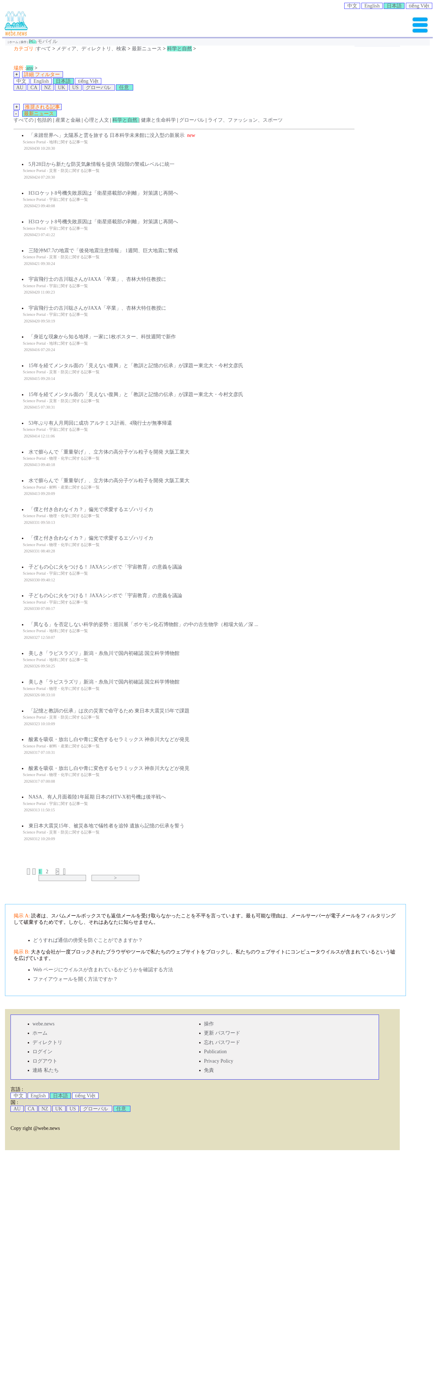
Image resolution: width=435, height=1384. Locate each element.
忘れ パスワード (222, 1042)
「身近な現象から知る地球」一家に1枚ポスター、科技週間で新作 (102, 336)
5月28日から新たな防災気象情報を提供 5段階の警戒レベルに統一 (102, 164)
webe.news (43, 1024)
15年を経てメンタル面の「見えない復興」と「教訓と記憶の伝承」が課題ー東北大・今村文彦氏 (136, 365)
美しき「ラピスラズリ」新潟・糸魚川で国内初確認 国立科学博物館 (104, 653)
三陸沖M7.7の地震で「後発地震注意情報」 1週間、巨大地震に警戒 (103, 250)
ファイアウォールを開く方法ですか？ (75, 979)
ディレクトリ (47, 1042)
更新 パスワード (222, 1033)
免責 (209, 1070)
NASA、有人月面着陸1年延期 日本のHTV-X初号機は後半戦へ (97, 797)
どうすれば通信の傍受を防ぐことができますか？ (88, 940)
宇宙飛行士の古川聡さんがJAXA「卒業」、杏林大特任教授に (97, 279)
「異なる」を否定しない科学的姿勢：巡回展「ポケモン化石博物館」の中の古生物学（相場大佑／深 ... (143, 624)
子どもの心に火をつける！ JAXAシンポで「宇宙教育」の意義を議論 (106, 567)
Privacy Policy (218, 1061)
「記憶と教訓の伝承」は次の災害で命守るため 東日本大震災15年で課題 (109, 711)
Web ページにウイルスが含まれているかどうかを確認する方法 (103, 969)
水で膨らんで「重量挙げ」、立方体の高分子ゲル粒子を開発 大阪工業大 (109, 452)
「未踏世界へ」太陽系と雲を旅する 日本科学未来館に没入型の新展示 (107, 135)
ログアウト (44, 1061)
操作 (24, 42)
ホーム (14, 42)
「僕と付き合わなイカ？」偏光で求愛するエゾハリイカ (91, 509)
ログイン (42, 1051)
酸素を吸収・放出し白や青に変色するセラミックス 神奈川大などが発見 (109, 739)
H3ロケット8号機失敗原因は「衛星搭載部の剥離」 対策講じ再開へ (103, 193)
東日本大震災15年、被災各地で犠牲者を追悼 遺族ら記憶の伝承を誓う (107, 826)
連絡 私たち (45, 1070)
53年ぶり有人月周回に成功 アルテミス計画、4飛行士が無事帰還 (100, 423)
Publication (215, 1051)
